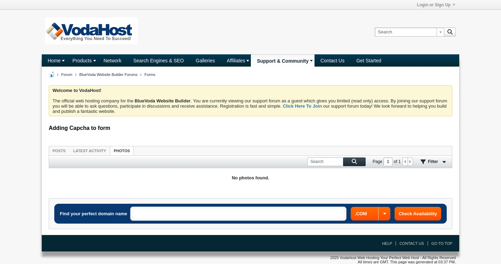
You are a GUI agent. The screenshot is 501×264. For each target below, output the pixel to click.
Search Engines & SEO (158, 60)
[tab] (59, 150)
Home (54, 60)
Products (82, 60)
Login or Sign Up (436, 4)
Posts (59, 151)
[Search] (409, 32)
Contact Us (332, 60)
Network (112, 60)
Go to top (441, 243)
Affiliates (236, 60)
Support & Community (283, 61)
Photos (122, 151)
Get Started (368, 60)
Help (387, 243)
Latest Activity (89, 151)
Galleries (205, 60)
